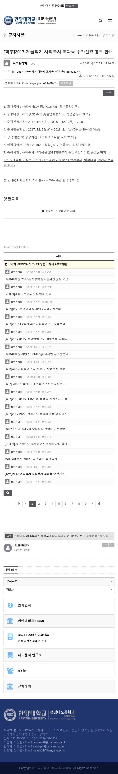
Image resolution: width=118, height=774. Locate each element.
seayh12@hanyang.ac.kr (49, 750)
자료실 (10, 589)
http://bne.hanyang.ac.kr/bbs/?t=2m (37, 83)
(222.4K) (49, 71)
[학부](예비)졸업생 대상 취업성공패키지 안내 (33, 309)
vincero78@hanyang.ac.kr (50, 742)
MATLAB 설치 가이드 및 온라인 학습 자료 (31, 459)
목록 (109, 92)
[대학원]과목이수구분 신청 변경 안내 (28, 294)
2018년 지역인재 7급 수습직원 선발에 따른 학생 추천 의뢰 (42, 429)
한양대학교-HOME (59, 5)
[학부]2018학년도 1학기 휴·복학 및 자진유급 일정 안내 (39, 399)
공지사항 (12, 581)
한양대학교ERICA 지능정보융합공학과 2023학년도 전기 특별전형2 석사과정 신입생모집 (59, 536)
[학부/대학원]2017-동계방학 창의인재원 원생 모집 (36, 279)
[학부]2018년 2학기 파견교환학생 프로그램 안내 (35, 324)
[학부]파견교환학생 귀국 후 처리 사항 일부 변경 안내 (38, 369)
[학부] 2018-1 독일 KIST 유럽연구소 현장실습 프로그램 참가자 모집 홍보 (51, 384)
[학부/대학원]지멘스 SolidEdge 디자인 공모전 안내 (37, 354)
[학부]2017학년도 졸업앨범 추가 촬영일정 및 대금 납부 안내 (43, 339)
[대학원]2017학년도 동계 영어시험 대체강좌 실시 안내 (39, 444)
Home (77, 35)
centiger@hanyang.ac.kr (48, 746)
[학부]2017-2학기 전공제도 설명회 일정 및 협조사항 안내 (41, 414)
